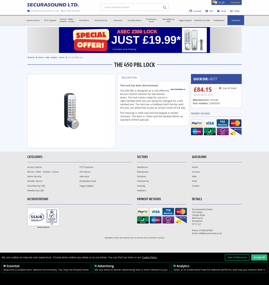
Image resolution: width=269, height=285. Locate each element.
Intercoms (84, 176)
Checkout (235, 2)
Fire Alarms (85, 171)
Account (195, 11)
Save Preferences (237, 257)
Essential (13, 266)
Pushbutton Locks (88, 181)
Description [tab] (129, 77)
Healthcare (142, 167)
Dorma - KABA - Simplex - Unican (51, 57)
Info (209, 11)
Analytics (183, 266)
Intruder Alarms (34, 181)
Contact (195, 185)
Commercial (143, 181)
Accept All (259, 257)
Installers (141, 190)
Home (32, 57)
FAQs (221, 11)
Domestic (141, 176)
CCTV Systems (86, 167)
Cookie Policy (149, 257)
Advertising (106, 266)
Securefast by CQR (36, 185)
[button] (33, 20)
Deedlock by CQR (35, 190)
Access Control (34, 167)
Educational (142, 171)
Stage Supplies (87, 185)
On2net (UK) (142, 238)
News (235, 11)
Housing (141, 185)
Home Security (34, 176)
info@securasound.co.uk (44, 10)
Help (194, 176)
